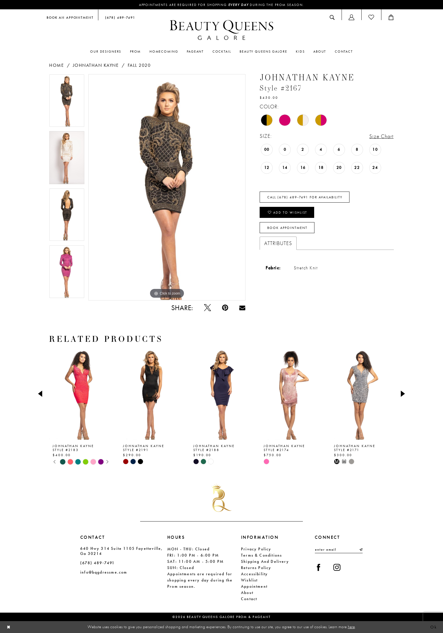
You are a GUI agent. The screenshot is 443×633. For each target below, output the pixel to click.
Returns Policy (256, 567)
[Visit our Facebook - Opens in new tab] (318, 567)
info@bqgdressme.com (103, 572)
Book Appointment (287, 228)
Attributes (278, 243)
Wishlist (249, 580)
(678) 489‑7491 (97, 562)
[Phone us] (119, 17)
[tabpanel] (66, 102)
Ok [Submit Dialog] (433, 627)
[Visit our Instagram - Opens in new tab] (337, 567)
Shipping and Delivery (265, 561)
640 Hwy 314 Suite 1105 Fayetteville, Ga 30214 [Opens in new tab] (121, 551)
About (247, 592)
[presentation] (81, 393)
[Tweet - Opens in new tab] (207, 308)
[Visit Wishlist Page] (371, 17)
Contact (249, 598)
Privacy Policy (256, 549)
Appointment (254, 586)
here (351, 627)
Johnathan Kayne (96, 65)
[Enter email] (339, 549)
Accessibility (254, 573)
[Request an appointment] (70, 17)
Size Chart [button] (381, 136)
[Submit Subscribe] (360, 549)
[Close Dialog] (8, 627)
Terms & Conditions (261, 555)
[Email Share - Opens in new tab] (242, 307)
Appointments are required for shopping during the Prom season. (221, 5)
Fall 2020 (139, 65)
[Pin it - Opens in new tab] (225, 308)
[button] (351, 17)
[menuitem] (70, 17)
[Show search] (332, 17)
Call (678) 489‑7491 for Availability (304, 197)
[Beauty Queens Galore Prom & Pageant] (221, 30)
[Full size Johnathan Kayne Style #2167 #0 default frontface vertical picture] (167, 187)
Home (56, 65)
